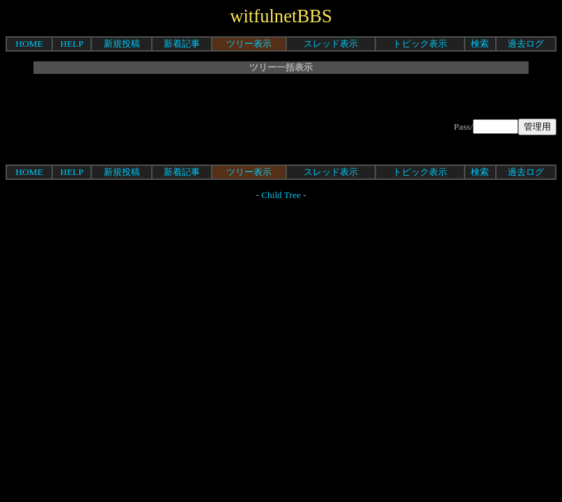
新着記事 (182, 43)
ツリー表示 (249, 43)
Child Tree (281, 195)
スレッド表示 (331, 43)
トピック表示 (420, 43)
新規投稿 (122, 43)
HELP (72, 43)
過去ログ (526, 43)
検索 (480, 43)
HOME (28, 43)
